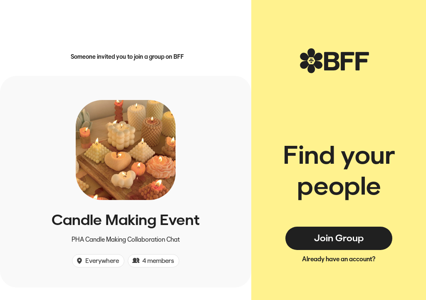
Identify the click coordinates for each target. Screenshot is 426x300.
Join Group (339, 238)
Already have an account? (339, 259)
